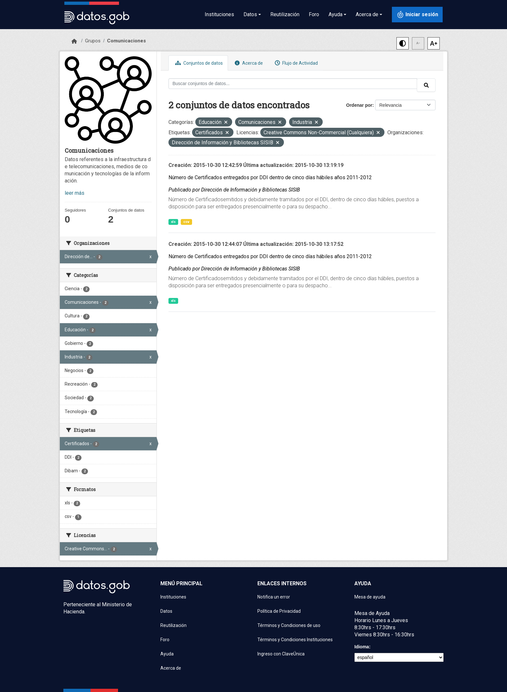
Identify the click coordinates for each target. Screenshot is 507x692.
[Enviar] (426, 85)
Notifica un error (273, 596)
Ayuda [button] (335, 14)
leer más (74, 193)
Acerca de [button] (367, 14)
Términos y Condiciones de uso (288, 625)
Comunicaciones (126, 41)
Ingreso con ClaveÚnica (281, 653)
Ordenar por (359, 105)
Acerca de (248, 63)
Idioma (361, 646)
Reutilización (284, 14)
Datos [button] (250, 14)
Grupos (93, 41)
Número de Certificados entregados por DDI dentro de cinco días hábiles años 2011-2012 (270, 177)
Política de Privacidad (279, 611)
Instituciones (219, 14)
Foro (314, 14)
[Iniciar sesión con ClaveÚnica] (417, 14)
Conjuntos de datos (198, 63)
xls (173, 222)
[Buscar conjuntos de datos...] (292, 83)
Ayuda (167, 653)
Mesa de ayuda (369, 596)
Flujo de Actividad (295, 63)
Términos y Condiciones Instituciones (295, 639)
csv (186, 222)
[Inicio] (74, 41)
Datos (166, 611)
